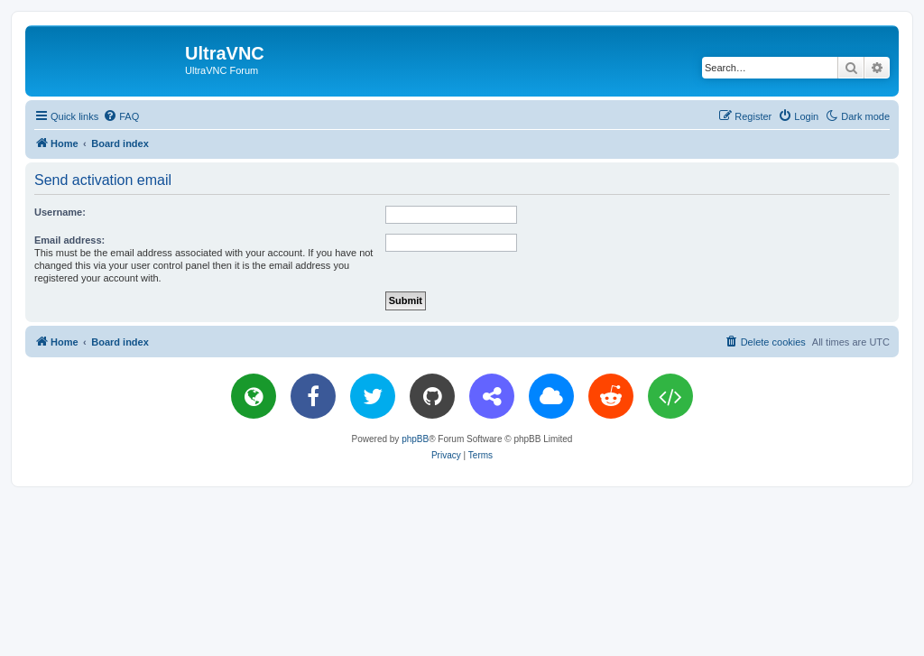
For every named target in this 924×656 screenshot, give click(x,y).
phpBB (415, 439)
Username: (60, 212)
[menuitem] (121, 116)
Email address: (69, 240)
